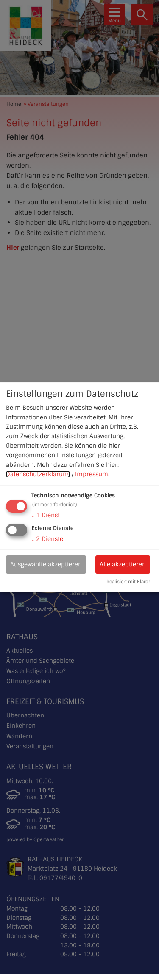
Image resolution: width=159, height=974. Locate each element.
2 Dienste (47, 539)
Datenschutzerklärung (38, 474)
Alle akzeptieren (123, 564)
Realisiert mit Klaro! (128, 582)
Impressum (91, 474)
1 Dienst (45, 515)
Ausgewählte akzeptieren (46, 564)
